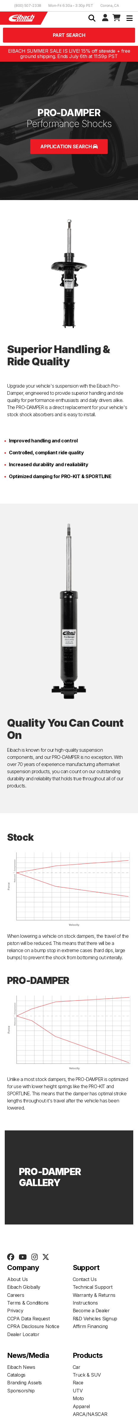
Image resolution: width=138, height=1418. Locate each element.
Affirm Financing (90, 1326)
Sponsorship (21, 1390)
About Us (17, 1279)
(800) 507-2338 (27, 5)
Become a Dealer (91, 1310)
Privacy (15, 1310)
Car (76, 1367)
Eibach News (21, 1367)
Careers (15, 1295)
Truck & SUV (87, 1375)
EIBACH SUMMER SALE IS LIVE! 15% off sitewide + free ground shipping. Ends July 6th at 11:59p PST (69, 53)
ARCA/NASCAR (90, 1414)
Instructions (85, 1302)
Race (78, 1382)
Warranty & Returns (94, 1295)
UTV (78, 1390)
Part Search (69, 35)
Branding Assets (24, 1382)
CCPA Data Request (28, 1318)
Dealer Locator (23, 1334)
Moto (78, 1398)
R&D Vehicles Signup (95, 1318)
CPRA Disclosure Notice (33, 1326)
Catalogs (16, 1375)
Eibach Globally (23, 1287)
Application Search (68, 146)
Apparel (81, 1406)
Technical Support (92, 1287)
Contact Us (85, 1279)
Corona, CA (109, 5)
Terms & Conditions (28, 1302)
